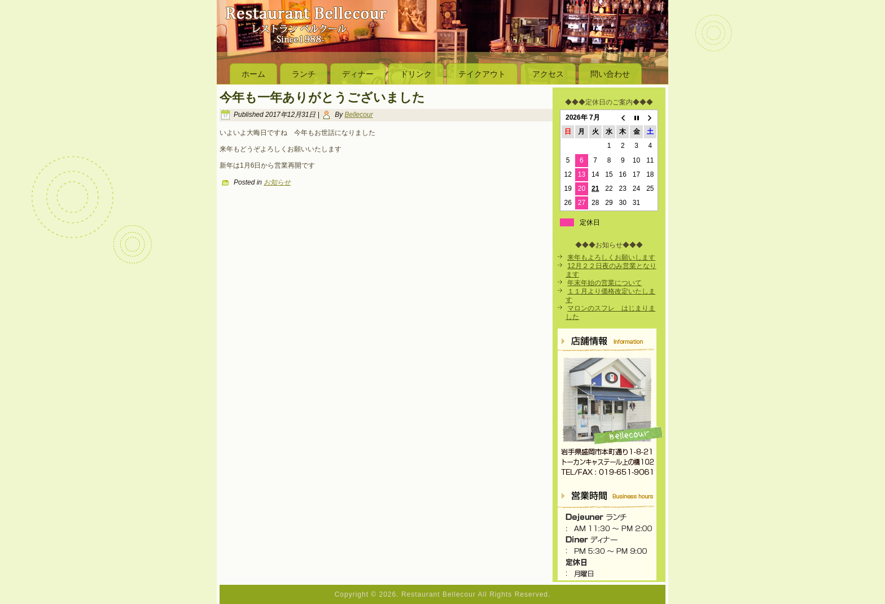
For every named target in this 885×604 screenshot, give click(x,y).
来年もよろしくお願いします (611, 257)
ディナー (358, 73)
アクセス (548, 73)
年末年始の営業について (604, 283)
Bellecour (359, 115)
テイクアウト (482, 73)
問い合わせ (610, 73)
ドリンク (416, 73)
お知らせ (277, 182)
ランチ (304, 73)
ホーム (253, 73)
